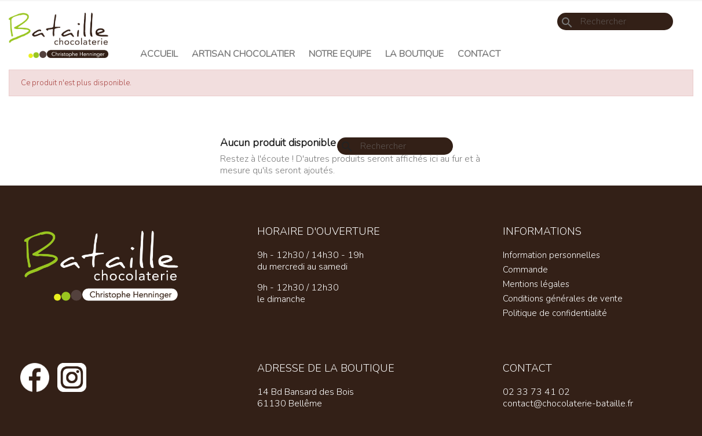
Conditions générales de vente (563, 298)
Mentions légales (536, 284)
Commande (525, 269)
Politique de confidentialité (555, 313)
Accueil (159, 54)
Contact (479, 54)
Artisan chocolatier (243, 54)
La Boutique (414, 54)
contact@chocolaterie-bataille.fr (568, 403)
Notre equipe (340, 54)
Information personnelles (551, 255)
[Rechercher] (615, 21)
